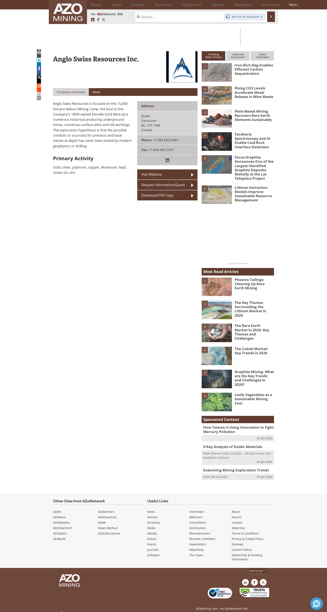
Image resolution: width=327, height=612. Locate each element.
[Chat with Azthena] (316, 603)
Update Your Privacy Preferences (84, 607)
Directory (152, 5)
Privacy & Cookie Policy (247, 535)
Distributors (197, 524)
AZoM (57, 507)
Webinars (196, 513)
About (236, 507)
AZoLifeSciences (109, 529)
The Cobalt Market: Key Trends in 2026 (253, 348)
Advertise (238, 524)
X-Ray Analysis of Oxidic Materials (230, 443)
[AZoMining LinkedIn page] (92, 20)
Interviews (196, 507)
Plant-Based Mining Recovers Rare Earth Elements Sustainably (252, 115)
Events (151, 540)
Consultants (197, 518)
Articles (152, 513)
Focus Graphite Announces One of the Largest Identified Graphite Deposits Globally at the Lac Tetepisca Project (252, 166)
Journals (153, 545)
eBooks (152, 529)
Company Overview (71, 92)
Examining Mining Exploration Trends (232, 466)
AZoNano (59, 513)
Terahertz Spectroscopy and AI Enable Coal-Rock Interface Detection (253, 138)
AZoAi (102, 518)
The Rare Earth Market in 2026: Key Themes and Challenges (254, 326)
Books (151, 524)
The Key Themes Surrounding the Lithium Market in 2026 (254, 303)
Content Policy (242, 545)
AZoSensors (106, 507)
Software (153, 551)
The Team (196, 551)
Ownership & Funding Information (247, 553)
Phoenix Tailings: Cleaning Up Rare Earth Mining (253, 280)
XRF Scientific (219, 472)
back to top (257, 566)
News (151, 507)
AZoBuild (59, 535)
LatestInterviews (262, 55)
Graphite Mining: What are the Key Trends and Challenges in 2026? (253, 372)
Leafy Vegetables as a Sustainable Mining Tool (253, 394)
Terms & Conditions (245, 529)
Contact (237, 518)
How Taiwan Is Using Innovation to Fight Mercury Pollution (234, 426)
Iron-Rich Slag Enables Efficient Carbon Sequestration (252, 69)
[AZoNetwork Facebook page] (98, 20)
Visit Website (151, 174)
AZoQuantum (107, 513)
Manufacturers (199, 529)
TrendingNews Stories (213, 55)
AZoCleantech (62, 524)
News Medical (108, 524)
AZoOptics (60, 529)
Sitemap (237, 540)
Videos (151, 535)
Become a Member (202, 535)
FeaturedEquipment (238, 55)
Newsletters (197, 540)
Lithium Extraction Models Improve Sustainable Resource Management (251, 190)
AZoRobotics (61, 518)
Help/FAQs (196, 545)
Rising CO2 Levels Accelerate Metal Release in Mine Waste (252, 92)
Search (236, 513)
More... (268, 5)
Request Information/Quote (163, 185)
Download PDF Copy (157, 195)
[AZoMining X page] (103, 20)
